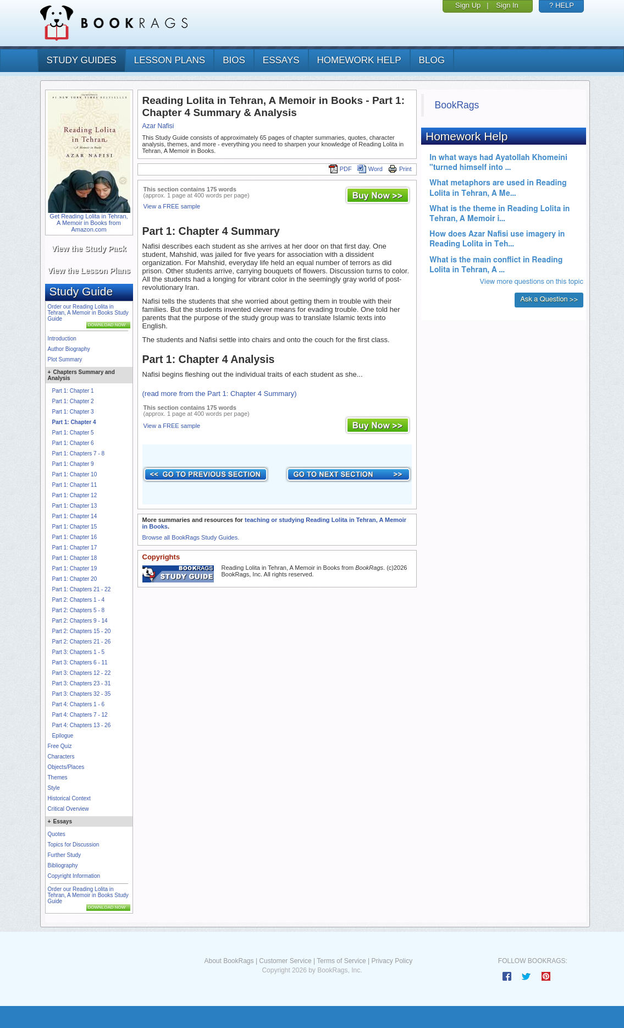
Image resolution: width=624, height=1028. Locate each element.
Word (370, 169)
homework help (359, 60)
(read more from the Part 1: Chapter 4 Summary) (219, 393)
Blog (432, 60)
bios (234, 60)
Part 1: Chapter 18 (74, 558)
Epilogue (63, 736)
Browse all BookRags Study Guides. (191, 537)
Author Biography (69, 349)
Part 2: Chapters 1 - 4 (78, 600)
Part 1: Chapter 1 (73, 391)
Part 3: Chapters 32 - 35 (81, 694)
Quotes (56, 834)
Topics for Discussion (74, 845)
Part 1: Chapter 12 (74, 495)
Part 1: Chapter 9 (73, 464)
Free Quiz (60, 746)
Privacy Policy (391, 961)
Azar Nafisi (158, 126)
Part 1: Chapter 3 (73, 412)
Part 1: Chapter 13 (74, 506)
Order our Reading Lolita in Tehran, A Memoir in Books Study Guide (88, 313)
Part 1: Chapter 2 (73, 401)
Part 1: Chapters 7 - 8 (78, 453)
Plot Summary (65, 359)
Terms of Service (341, 961)
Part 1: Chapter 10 (74, 474)
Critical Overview (68, 809)
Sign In (507, 5)
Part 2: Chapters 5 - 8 (78, 610)
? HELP (561, 5)
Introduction (62, 339)
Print (400, 169)
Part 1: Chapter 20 (74, 579)
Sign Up (468, 5)
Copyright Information (74, 876)
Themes (58, 777)
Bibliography (63, 865)
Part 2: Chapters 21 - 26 (81, 642)
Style (54, 788)
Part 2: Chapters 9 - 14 (80, 621)
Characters (61, 757)
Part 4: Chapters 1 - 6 (78, 704)
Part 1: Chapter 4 (74, 422)
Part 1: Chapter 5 (73, 433)
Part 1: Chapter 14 (74, 516)
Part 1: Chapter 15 (74, 527)
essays (281, 60)
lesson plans (169, 60)
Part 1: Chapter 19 (74, 568)
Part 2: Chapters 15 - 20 (81, 631)
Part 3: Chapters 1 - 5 (78, 652)
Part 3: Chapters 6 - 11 (80, 662)
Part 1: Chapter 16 (74, 537)
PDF (340, 169)
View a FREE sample (172, 206)
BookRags (457, 105)
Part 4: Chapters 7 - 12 (80, 715)
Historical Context (69, 798)
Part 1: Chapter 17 (74, 548)
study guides (82, 60)
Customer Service (285, 961)
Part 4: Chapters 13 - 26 (81, 725)
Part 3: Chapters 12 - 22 (81, 673)
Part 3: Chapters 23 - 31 (81, 683)
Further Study (64, 855)
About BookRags (228, 961)
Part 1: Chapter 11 (74, 485)
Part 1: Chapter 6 (73, 443)
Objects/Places (66, 767)
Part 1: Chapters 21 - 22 (81, 589)
